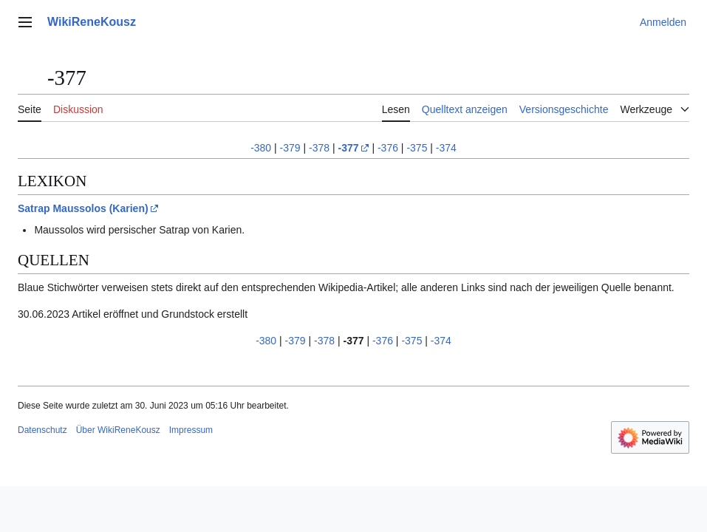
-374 (446, 148)
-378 (319, 148)
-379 (290, 148)
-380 (260, 148)
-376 (388, 148)
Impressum (191, 430)
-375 (416, 148)
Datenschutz (42, 430)
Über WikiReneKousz (118, 430)
